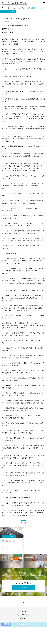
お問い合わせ (23, 618)
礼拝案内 (23, 611)
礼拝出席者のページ (23, 615)
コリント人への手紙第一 (8, 11)
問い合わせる (23, 587)
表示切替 (6, 624)
